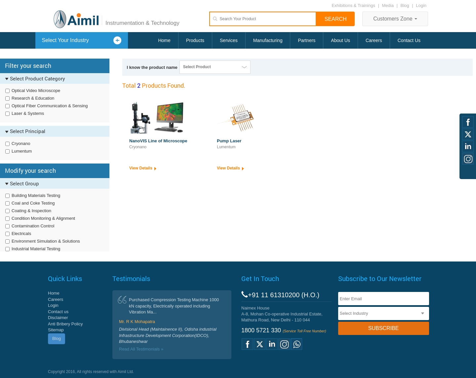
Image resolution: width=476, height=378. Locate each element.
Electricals (21, 233)
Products (195, 40)
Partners (306, 40)
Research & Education (33, 98)
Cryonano (21, 143)
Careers (374, 40)
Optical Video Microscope (36, 90)
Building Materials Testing (36, 195)
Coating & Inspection (31, 210)
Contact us (58, 311)
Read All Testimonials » (141, 349)
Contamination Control (33, 225)
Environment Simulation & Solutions (46, 241)
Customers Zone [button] (395, 19)
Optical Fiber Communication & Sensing (50, 105)
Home (164, 40)
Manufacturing (268, 40)
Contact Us (409, 40)
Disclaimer (58, 317)
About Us (340, 40)
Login (421, 5)
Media (388, 5)
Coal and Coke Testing (33, 203)
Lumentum (22, 151)
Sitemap (56, 329)
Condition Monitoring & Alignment (43, 218)
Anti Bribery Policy (65, 323)
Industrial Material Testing (36, 248)
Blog (405, 5)
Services (229, 40)
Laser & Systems (28, 113)
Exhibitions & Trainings (353, 5)
